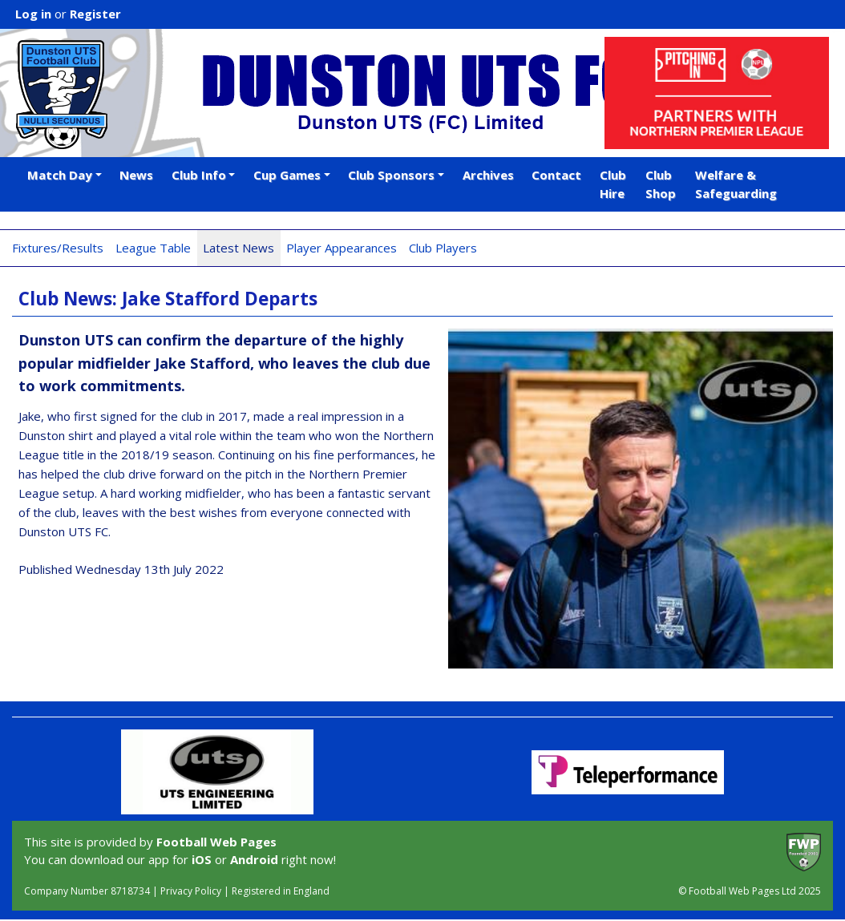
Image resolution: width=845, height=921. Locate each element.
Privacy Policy (190, 891)
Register (95, 14)
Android (254, 859)
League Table (153, 248)
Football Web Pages (216, 842)
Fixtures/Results (57, 248)
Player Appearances (341, 248)
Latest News (238, 248)
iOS (202, 859)
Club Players (443, 248)
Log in (33, 14)
